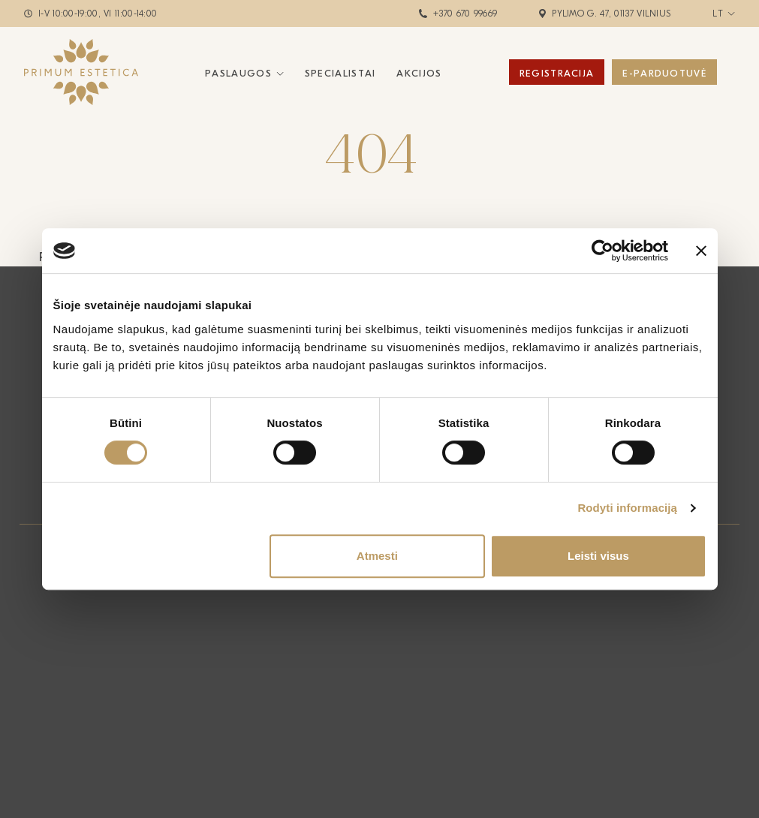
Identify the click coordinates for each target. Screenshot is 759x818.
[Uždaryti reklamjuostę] (701, 250)
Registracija (557, 73)
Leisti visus (598, 555)
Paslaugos (238, 73)
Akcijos (418, 73)
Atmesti (377, 555)
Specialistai (340, 73)
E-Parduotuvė (664, 73)
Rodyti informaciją (627, 507)
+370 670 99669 (465, 13)
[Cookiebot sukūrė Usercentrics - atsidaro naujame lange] (602, 250)
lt (717, 13)
